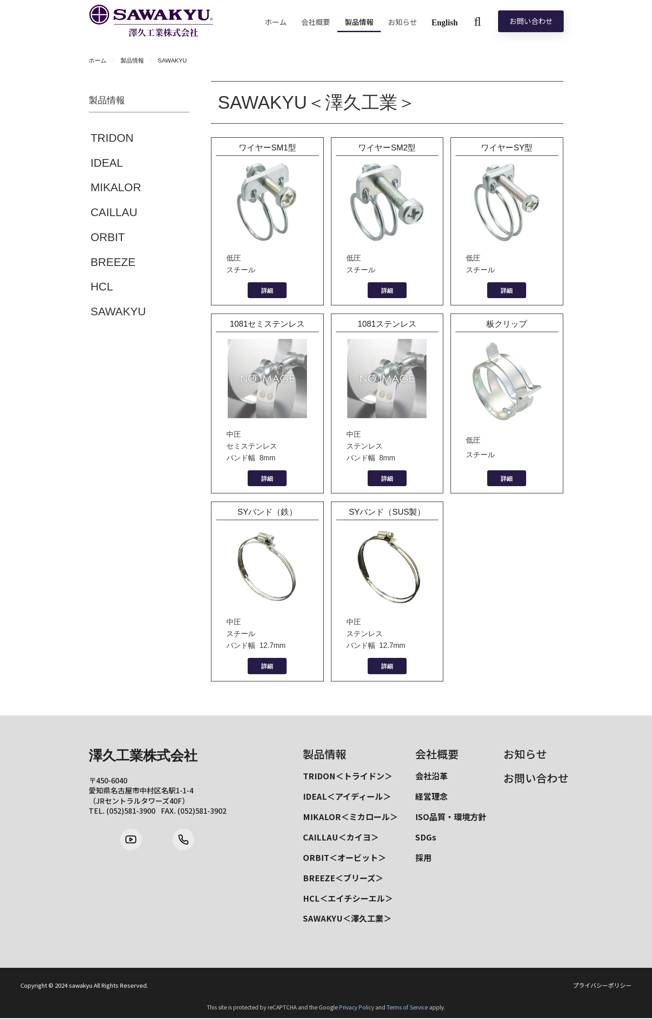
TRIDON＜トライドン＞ (348, 776)
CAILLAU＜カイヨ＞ (341, 837)
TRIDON (112, 138)
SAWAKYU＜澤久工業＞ (347, 919)
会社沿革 (431, 776)
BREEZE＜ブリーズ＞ (343, 878)
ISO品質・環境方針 (450, 817)
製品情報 (324, 754)
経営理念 (431, 796)
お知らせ (525, 754)
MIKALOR (116, 188)
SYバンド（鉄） (267, 512)
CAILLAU (114, 213)
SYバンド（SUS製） (387, 512)
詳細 (267, 290)
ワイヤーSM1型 (267, 147)
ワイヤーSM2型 (387, 147)
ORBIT (108, 238)
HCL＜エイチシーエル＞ (348, 898)
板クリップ (506, 323)
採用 (423, 858)
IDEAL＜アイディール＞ (347, 796)
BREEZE (113, 262)
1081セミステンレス (271, 323)
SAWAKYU (118, 312)
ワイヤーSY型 (506, 147)
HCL (102, 287)
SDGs (425, 837)
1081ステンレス (387, 323)
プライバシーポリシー (602, 987)
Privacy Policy (356, 1008)
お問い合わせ (531, 21)
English (444, 22)
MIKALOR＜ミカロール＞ (350, 817)
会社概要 (437, 754)
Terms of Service (407, 1008)
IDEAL (107, 163)
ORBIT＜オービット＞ (344, 858)
